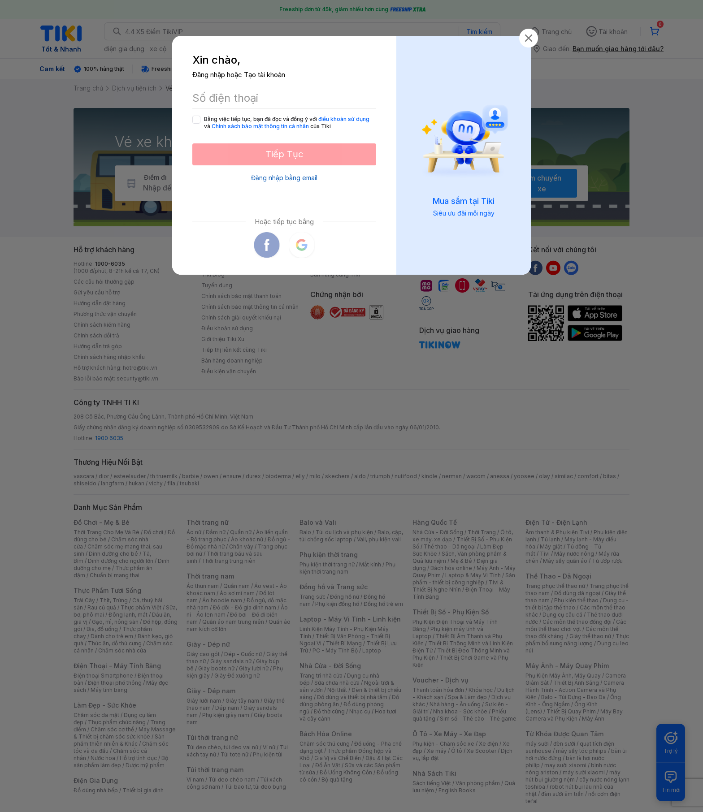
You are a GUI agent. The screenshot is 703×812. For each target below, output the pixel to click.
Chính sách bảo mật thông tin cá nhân (260, 126)
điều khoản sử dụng (343, 119)
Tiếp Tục (284, 154)
